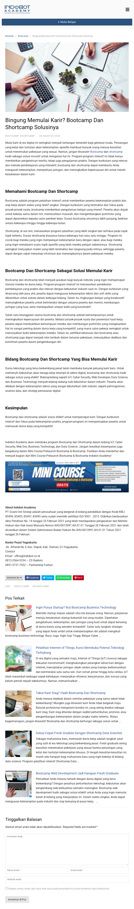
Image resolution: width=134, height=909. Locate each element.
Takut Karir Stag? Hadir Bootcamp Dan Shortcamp (71, 693)
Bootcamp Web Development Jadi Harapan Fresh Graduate (77, 773)
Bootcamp (23, 36)
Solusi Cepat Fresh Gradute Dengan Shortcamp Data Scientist (79, 733)
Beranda (9, 36)
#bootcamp (21, 586)
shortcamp (116, 151)
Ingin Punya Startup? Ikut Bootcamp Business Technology (76, 607)
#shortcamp (41, 586)
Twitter (47, 578)
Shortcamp (27, 136)
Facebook (33, 578)
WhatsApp (63, 578)
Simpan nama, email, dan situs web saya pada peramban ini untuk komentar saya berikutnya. (59, 888)
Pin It (78, 578)
